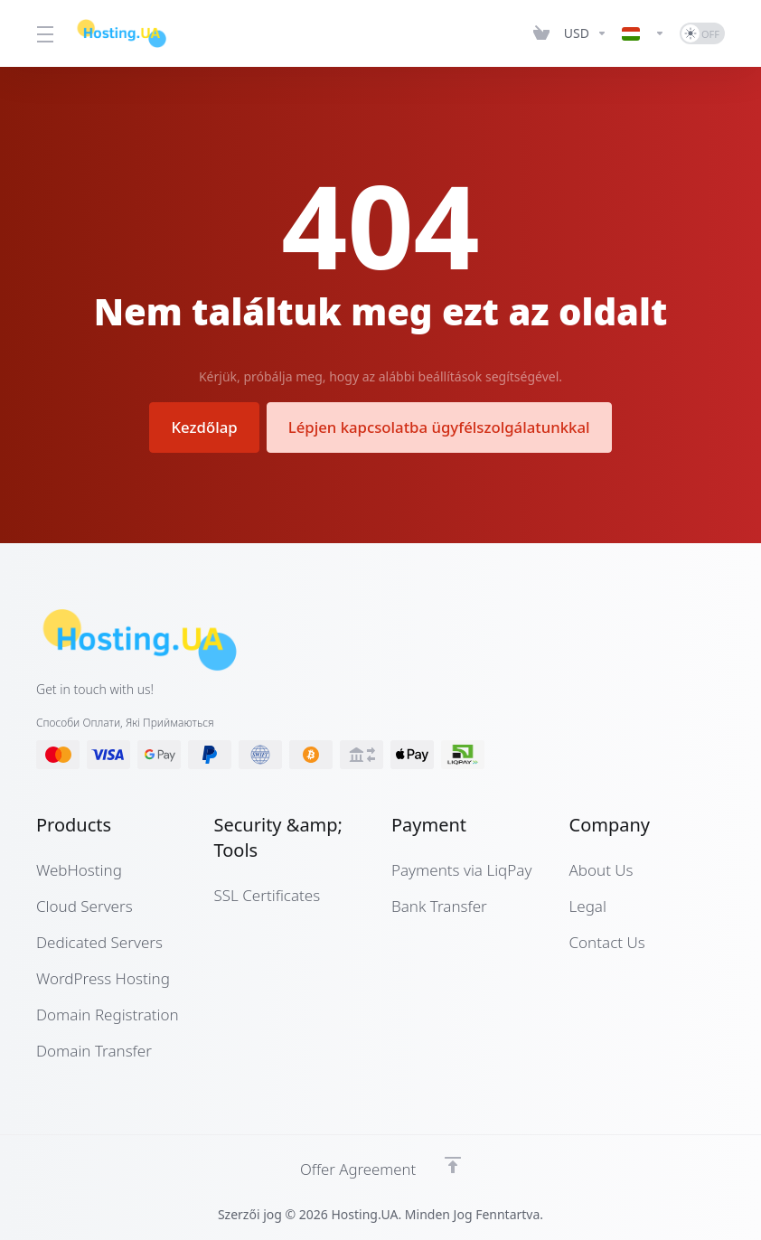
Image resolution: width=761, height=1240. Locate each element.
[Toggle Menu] (44, 33)
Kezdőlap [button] (201, 427)
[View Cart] (541, 33)
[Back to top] (453, 1165)
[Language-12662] (643, 33)
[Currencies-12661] (586, 33)
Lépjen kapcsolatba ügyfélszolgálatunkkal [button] (440, 427)
